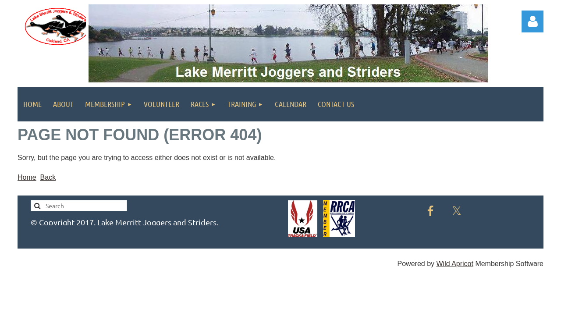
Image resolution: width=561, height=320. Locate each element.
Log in (532, 21)
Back (48, 177)
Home (27, 177)
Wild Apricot (454, 263)
